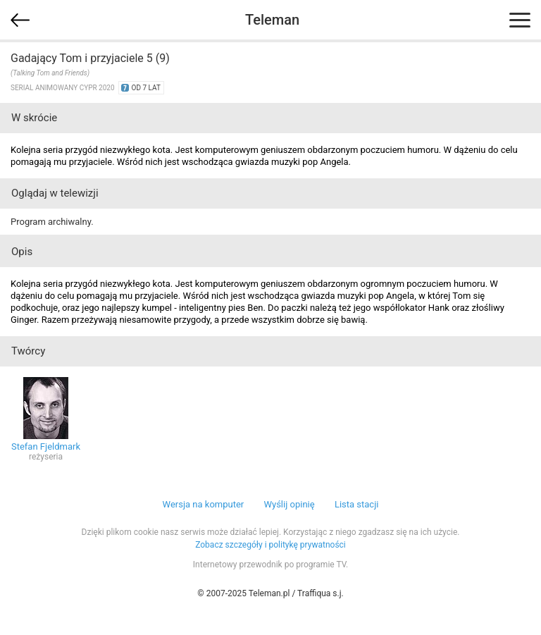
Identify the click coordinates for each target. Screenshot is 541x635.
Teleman (272, 19)
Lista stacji (357, 504)
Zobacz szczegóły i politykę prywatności (270, 545)
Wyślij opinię (288, 504)
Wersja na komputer (203, 504)
